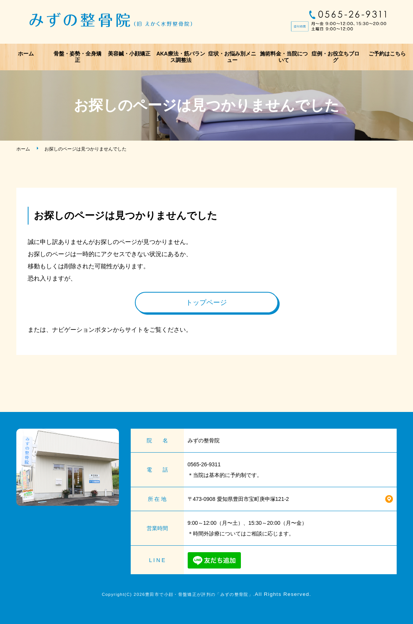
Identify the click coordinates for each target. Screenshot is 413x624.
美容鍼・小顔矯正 (129, 54)
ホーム (26, 54)
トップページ (206, 302)
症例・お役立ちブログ (335, 57)
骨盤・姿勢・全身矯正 (77, 57)
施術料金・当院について (284, 57)
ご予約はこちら (387, 54)
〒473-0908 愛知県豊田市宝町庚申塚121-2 (238, 499)
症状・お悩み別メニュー (232, 57)
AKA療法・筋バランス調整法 (180, 57)
